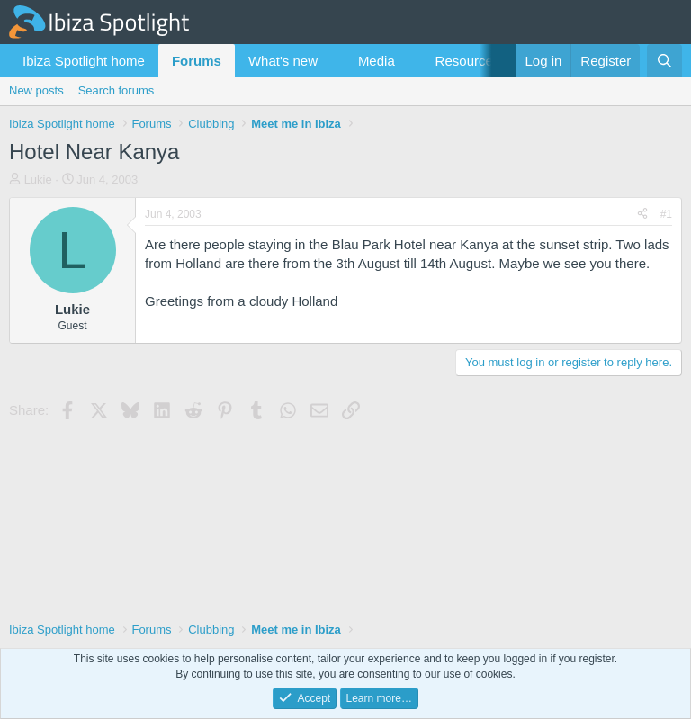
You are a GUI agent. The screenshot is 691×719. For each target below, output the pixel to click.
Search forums (116, 90)
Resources (467, 60)
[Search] (664, 60)
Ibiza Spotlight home (83, 60)
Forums (196, 60)
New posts (36, 90)
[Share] (642, 214)
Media (376, 60)
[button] (332, 60)
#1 (666, 214)
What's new (283, 60)
